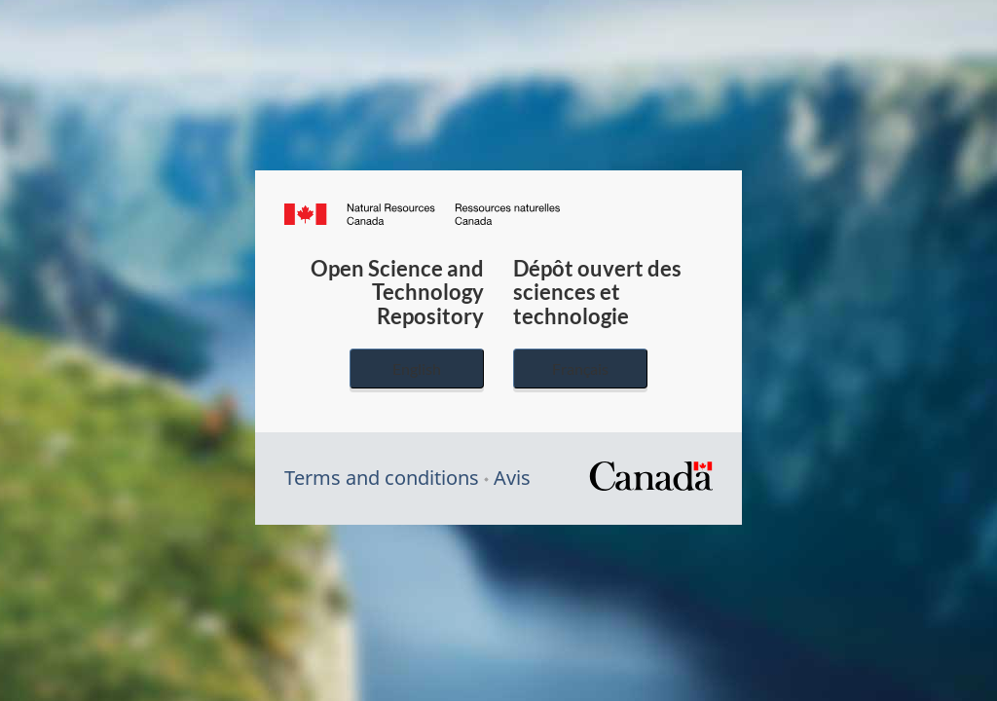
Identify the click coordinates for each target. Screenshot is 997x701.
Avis (512, 477)
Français (580, 368)
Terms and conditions (381, 477)
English (416, 368)
